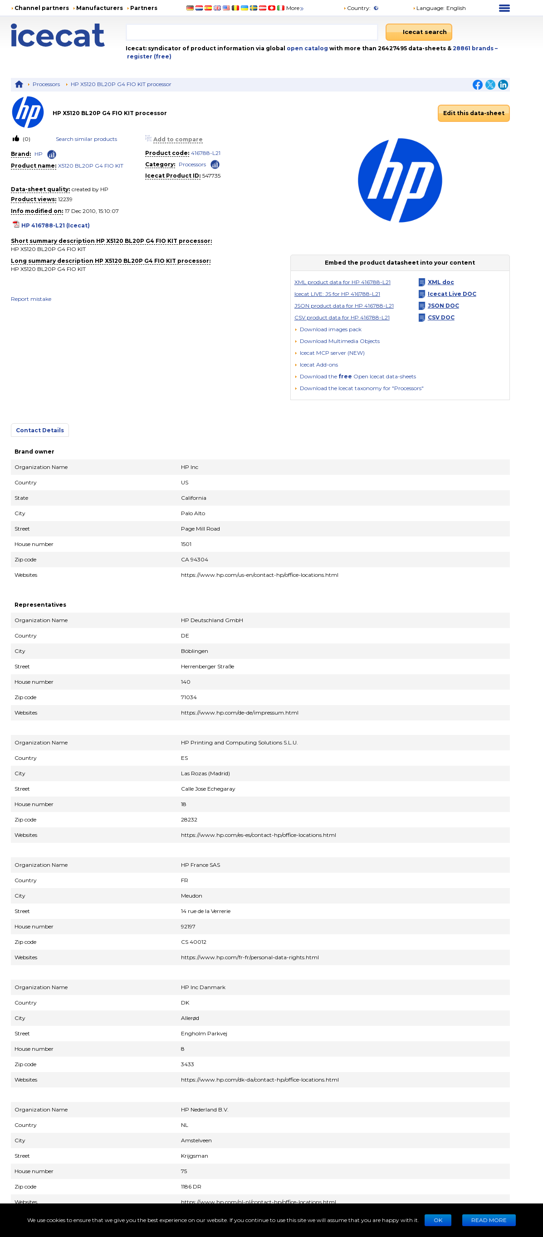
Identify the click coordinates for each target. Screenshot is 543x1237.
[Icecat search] (419, 32)
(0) (25, 138)
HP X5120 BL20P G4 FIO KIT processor (121, 84)
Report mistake (31, 298)
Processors (46, 84)
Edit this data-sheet (473, 113)
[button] (337, 341)
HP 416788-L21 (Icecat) (55, 225)
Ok (438, 1220)
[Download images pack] (328, 329)
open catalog (306, 48)
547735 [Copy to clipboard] (211, 175)
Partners (143, 8)
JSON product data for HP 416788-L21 (344, 305)
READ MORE (489, 1220)
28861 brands (474, 48)
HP (38, 153)
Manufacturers (99, 8)
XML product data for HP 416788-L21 (342, 282)
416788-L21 (205, 153)
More (295, 8)
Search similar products (86, 138)
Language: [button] (429, 8)
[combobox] (252, 32)
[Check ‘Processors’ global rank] (215, 163)
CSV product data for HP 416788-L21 (342, 317)
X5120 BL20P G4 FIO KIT (90, 165)
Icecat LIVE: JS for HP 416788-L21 (337, 293)
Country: (357, 8)
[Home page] (68, 35)
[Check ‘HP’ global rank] (51, 154)
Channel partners (42, 8)
